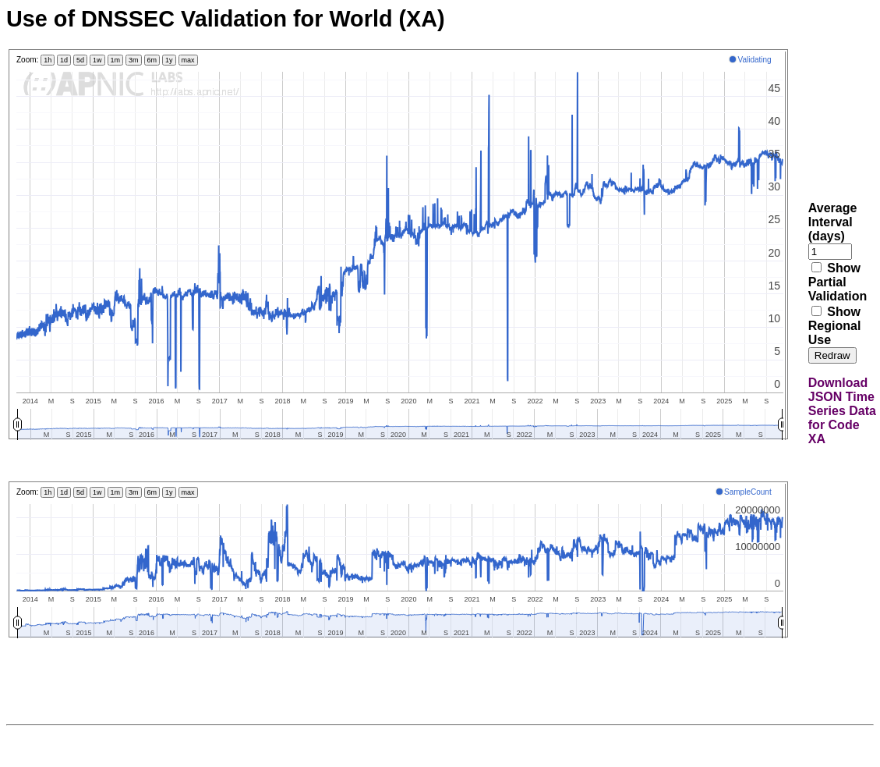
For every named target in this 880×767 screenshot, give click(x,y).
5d (80, 60)
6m (152, 60)
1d (64, 60)
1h (47, 60)
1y (169, 60)
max (188, 60)
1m (116, 60)
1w (97, 60)
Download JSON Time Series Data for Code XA (842, 411)
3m (134, 60)
